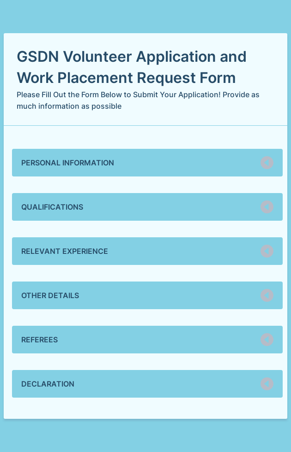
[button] (147, 162)
